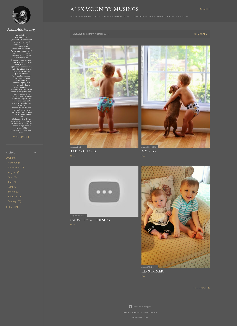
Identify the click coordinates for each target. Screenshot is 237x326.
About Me (85, 16)
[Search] (205, 9)
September (16, 167)
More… (185, 16)
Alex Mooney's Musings (104, 9)
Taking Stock (83, 151)
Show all (200, 34)
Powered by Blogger (140, 306)
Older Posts (201, 288)
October (14, 162)
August (13, 172)
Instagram (147, 16)
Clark (134, 16)
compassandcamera (148, 312)
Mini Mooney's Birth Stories (111, 16)
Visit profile (21, 137)
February (14, 196)
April (12, 187)
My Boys (148, 151)
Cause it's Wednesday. (90, 220)
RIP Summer (152, 271)
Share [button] (72, 156)
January (14, 201)
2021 (11, 157)
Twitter (160, 16)
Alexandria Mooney (21, 29)
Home (74, 16)
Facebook (173, 16)
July (12, 177)
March (13, 191)
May (12, 182)
